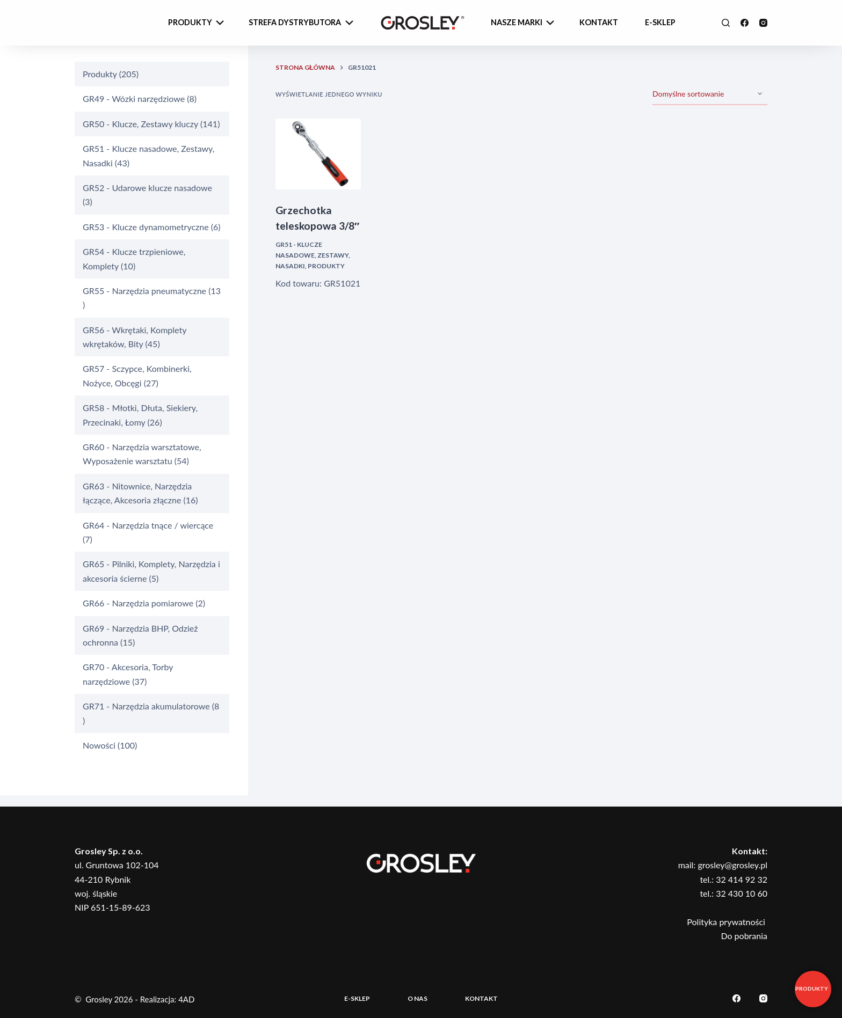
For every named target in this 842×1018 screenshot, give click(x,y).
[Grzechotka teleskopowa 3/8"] (318, 154)
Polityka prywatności (727, 922)
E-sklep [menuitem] (357, 998)
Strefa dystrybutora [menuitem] (302, 23)
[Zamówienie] (709, 94)
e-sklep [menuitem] (660, 22)
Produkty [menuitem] (197, 23)
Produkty (326, 266)
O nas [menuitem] (417, 998)
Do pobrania (744, 936)
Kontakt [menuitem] (598, 22)
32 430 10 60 (741, 893)
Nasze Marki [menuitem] (524, 23)
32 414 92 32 (741, 879)
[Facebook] (745, 23)
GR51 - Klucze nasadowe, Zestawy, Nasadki (312, 255)
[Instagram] (763, 23)
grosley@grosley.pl (732, 865)
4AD (186, 999)
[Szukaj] (726, 23)
